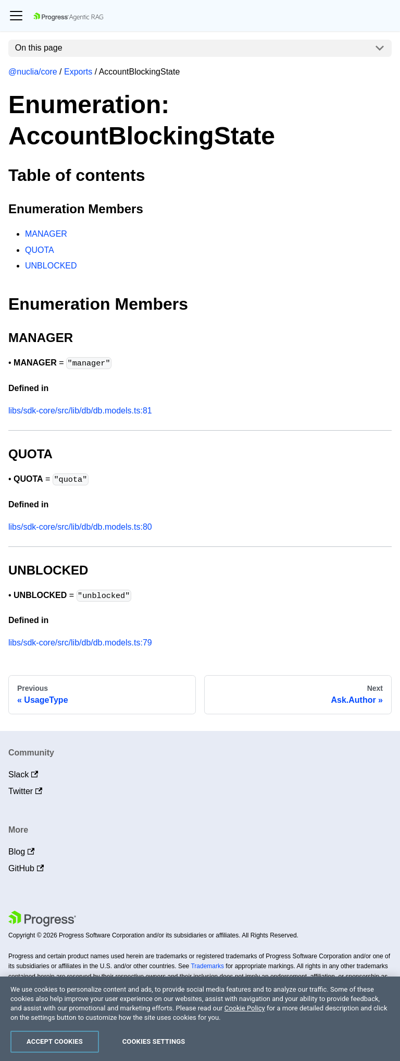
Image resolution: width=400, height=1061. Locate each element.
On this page (39, 47)
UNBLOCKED (51, 265)
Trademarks (207, 966)
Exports (78, 71)
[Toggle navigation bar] (16, 15)
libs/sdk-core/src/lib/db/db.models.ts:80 (80, 526)
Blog (21, 851)
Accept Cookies (55, 1041)
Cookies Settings (153, 1041)
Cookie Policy (244, 1008)
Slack (23, 774)
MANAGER (46, 233)
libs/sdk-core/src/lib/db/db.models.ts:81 (80, 410)
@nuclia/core (32, 71)
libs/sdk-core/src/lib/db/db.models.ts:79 (80, 642)
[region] (200, 1019)
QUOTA (39, 250)
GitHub (26, 868)
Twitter (25, 791)
